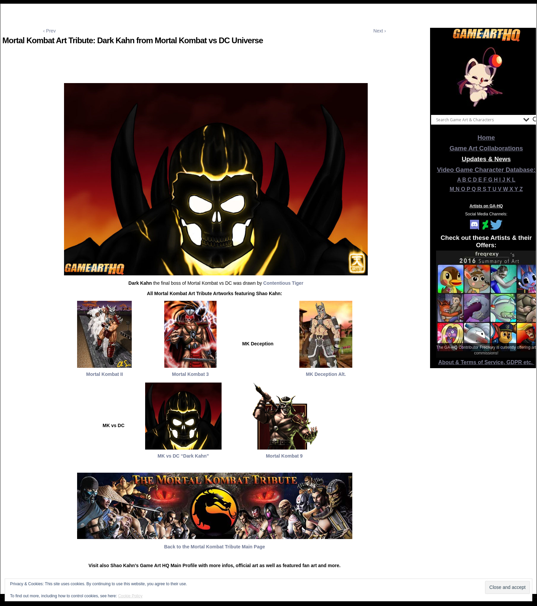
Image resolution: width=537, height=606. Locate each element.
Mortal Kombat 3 (190, 374)
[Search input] (478, 119)
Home (486, 137)
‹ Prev (49, 30)
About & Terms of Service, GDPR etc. (486, 362)
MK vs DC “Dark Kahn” (183, 456)
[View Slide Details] (486, 77)
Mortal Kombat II (104, 374)
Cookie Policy (130, 596)
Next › (379, 30)
